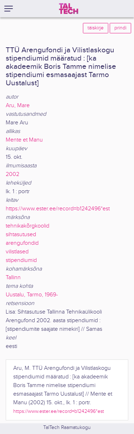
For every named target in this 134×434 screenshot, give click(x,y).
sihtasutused (21, 234)
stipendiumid (21, 260)
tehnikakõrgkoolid (27, 226)
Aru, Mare (18, 105)
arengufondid (22, 243)
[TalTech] (69, 8)
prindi (120, 28)
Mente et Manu (24, 140)
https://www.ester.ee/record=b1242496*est (58, 208)
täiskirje (96, 28)
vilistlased (17, 251)
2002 (12, 174)
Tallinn (13, 277)
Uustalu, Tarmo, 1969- (32, 294)
